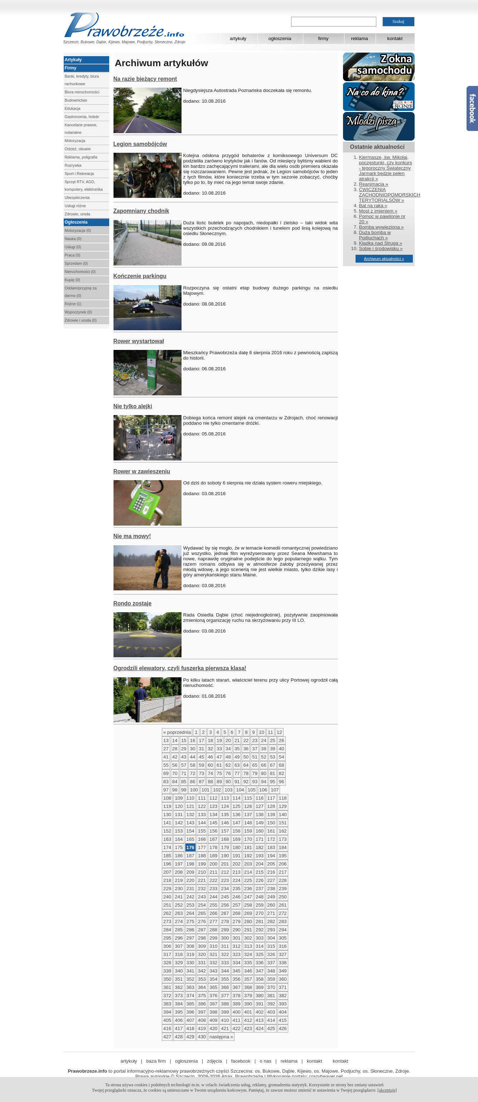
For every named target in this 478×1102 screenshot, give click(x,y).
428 (179, 1036)
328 (167, 962)
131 (179, 814)
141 (167, 822)
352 (190, 979)
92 (245, 781)
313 (248, 946)
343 (213, 971)
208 (179, 872)
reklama (359, 38)
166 (202, 839)
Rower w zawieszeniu (142, 471)
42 (175, 757)
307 (179, 946)
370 (271, 987)
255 (213, 905)
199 (202, 864)
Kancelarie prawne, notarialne (81, 129)
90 (228, 781)
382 (283, 995)
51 (254, 757)
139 (271, 814)
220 (190, 880)
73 (201, 773)
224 (237, 880)
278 (225, 921)
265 (202, 913)
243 (202, 896)
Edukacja (73, 108)
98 (175, 790)
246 (237, 896)
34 (228, 748)
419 (202, 1028)
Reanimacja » (373, 184)
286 (190, 929)
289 (225, 929)
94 (263, 781)
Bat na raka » (373, 205)
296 (179, 938)
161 (271, 831)
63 (237, 765)
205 (271, 864)
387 (213, 1003)
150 (271, 822)
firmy (323, 38)
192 (248, 855)
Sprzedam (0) (76, 263)
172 (271, 839)
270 (260, 913)
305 (283, 938)
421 (225, 1028)
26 (281, 740)
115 (248, 798)
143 (190, 822)
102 (217, 790)
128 (271, 806)
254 (202, 905)
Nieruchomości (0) (80, 271)
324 (248, 954)
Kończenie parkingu (140, 276)
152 (167, 831)
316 (283, 946)
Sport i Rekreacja (79, 173)
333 (225, 962)
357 (248, 979)
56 (175, 765)
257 (237, 905)
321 (213, 954)
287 (202, 929)
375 (202, 995)
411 (237, 1020)
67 (272, 765)
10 (261, 732)
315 (271, 946)
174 (167, 847)
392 (271, 1003)
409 (213, 1020)
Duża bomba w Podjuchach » (375, 235)
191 (237, 855)
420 (213, 1028)
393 (283, 1003)
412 (248, 1020)
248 (260, 896)
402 (260, 1012)
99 (184, 790)
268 (237, 913)
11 (270, 732)
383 (167, 1003)
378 (237, 995)
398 (213, 1012)
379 (248, 995)
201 (225, 864)
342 (202, 971)
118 (283, 798)
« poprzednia (177, 732)
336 (260, 962)
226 (260, 880)
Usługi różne (75, 206)
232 (202, 888)
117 (271, 798)
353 (202, 979)
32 (210, 748)
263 (179, 913)
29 (184, 748)
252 (179, 905)
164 (179, 839)
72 (192, 773)
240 (167, 896)
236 (248, 888)
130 (167, 814)
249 (271, 896)
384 (179, 1003)
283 (283, 921)
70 (175, 773)
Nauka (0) (73, 239)
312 (237, 946)
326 (271, 954)
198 (190, 864)
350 (167, 979)
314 (260, 946)
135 (225, 814)
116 (260, 798)
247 (248, 896)
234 (225, 888)
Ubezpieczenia (77, 197)
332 (213, 962)
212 (225, 872)
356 (237, 979)
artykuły (238, 38)
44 (192, 757)
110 (190, 798)
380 (260, 995)
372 (167, 995)
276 (202, 921)
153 (179, 831)
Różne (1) (73, 304)
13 (166, 740)
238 (271, 888)
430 (202, 1036)
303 (260, 938)
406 (179, 1020)
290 (237, 929)
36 (245, 748)
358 (260, 979)
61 (219, 765)
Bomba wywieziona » (381, 227)
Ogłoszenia (76, 222)
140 (283, 814)
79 (254, 773)
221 (202, 880)
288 (213, 929)
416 (167, 1028)
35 (237, 748)
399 (225, 1012)
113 (225, 798)
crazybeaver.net (326, 1076)
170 (248, 839)
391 (260, 1003)
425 (271, 1028)
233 (213, 888)
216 (271, 872)
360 (283, 979)
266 (213, 913)
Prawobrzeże (249, 1076)
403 (271, 1012)
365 (213, 987)
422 (237, 1028)
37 (254, 748)
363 (190, 987)
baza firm (156, 1061)
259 (260, 905)
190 (225, 855)
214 (248, 872)
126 (248, 806)
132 (190, 814)
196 (167, 864)
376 (213, 995)
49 (237, 757)
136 (237, 814)
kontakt (395, 38)
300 (225, 938)
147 (237, 822)
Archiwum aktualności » (384, 259)
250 (283, 896)
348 (271, 971)
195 (283, 855)
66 (263, 765)
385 (190, 1003)
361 (167, 987)
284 (167, 929)
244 (213, 896)
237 (260, 888)
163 (167, 839)
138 (260, 814)
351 (179, 979)
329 (179, 962)
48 (228, 757)
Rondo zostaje (133, 603)
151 (283, 822)
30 (192, 748)
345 (237, 971)
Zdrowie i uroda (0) (81, 320)
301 (237, 938)
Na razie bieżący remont (145, 79)
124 (225, 806)
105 (252, 790)
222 (213, 880)
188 (202, 855)
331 (202, 962)
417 (179, 1028)
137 (248, 814)
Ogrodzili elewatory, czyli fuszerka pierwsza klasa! (180, 668)
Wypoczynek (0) (78, 312)
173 (283, 839)
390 (248, 1003)
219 (179, 880)
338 (283, 962)
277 (213, 921)
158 (237, 831)
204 (260, 864)
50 (245, 757)
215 (260, 872)
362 (179, 987)
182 (260, 847)
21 (237, 740)
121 (190, 806)
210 (202, 872)
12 (279, 732)
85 (184, 781)
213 (237, 872)
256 (225, 905)
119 (167, 806)
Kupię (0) (72, 280)
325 (260, 954)
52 (263, 757)
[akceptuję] (387, 1090)
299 (213, 938)
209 (190, 872)
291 (248, 929)
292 (260, 929)
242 (190, 896)
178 (213, 847)
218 (167, 880)
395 (179, 1012)
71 (184, 773)
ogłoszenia (280, 38)
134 (213, 814)
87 (201, 781)
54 (281, 757)
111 (202, 798)
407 (190, 1020)
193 (260, 855)
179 (225, 847)
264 (190, 913)
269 (248, 913)
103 (228, 790)
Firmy (71, 67)
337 (271, 962)
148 (248, 822)
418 (190, 1028)
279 (237, 921)
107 (275, 790)
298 (202, 938)
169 (237, 839)
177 (202, 847)
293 (271, 929)
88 (210, 781)
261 (283, 905)
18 (210, 740)
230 (179, 888)
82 (281, 773)
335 (248, 962)
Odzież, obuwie (78, 149)
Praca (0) (73, 255)
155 (202, 831)
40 (281, 748)
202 (237, 864)
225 (248, 880)
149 (260, 822)
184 (283, 847)
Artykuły (73, 59)
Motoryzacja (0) (78, 230)
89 (219, 781)
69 (166, 773)
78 (245, 773)
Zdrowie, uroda (77, 214)
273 (167, 921)
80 (263, 773)
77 (237, 773)
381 (271, 995)
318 (179, 954)
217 (283, 872)
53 (272, 757)
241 (179, 896)
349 (283, 971)
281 (260, 921)
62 (228, 765)
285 (179, 929)
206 (283, 864)
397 (202, 1012)
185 (167, 855)
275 (190, 921)
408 (202, 1020)
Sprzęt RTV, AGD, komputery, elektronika (84, 185)
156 (213, 831)
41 (166, 757)
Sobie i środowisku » (381, 248)
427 (167, 1036)
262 (167, 913)
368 (248, 987)
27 (166, 748)
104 (240, 790)
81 (272, 773)
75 (219, 773)
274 (179, 921)
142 (179, 822)
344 (225, 971)
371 (283, 987)
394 (167, 1012)
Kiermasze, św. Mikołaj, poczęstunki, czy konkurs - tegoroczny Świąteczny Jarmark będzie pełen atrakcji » (385, 168)
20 (228, 740)
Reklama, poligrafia (81, 157)
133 (202, 814)
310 (213, 946)
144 (202, 822)
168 (225, 839)
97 (166, 790)
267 (225, 913)
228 (283, 880)
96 (281, 781)
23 (254, 740)
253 (190, 905)
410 (225, 1020)
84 (175, 781)
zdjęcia (214, 1061)
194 (271, 855)
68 (281, 765)
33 (219, 748)
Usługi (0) (73, 247)
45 (201, 757)
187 (190, 855)
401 (248, 1012)
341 (190, 971)
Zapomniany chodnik (141, 211)
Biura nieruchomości (82, 92)
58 (192, 765)
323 (237, 954)
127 (260, 806)
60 (210, 765)
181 (248, 847)
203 (248, 864)
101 (205, 790)
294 (283, 929)
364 (202, 987)
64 (245, 765)
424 (260, 1028)
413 (260, 1020)
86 (192, 781)
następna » (221, 1036)
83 (166, 781)
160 (260, 831)
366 (225, 987)
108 (167, 798)
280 (248, 921)
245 (225, 896)
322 (225, 954)
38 (263, 748)
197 (179, 864)
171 (260, 839)
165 (190, 839)
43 (184, 757)
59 (201, 765)
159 (248, 831)
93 (254, 781)
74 (210, 773)
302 (248, 938)
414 (271, 1020)
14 (175, 740)
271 (271, 913)
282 (271, 921)
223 (225, 880)
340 (179, 971)
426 (283, 1028)
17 (201, 740)
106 (263, 790)
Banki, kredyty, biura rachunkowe (82, 80)
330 (190, 962)
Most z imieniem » (378, 211)
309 (202, 946)
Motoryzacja (75, 140)
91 (237, 781)
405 (167, 1020)
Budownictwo (76, 100)
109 (179, 798)
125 (237, 806)
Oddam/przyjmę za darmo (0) (81, 292)
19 (219, 740)
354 (213, 979)
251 (167, 905)
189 (213, 855)
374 (190, 995)
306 (167, 946)
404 (283, 1012)
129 (283, 806)
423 (248, 1028)
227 (271, 880)
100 (194, 790)
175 (179, 847)
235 (237, 888)
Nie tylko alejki (133, 406)
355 (225, 979)
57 (184, 765)
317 (167, 954)
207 (167, 872)
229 (167, 888)
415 (283, 1020)
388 (225, 1003)
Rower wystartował (139, 341)
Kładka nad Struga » (380, 243)
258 (248, 905)
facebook (241, 1061)
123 (213, 806)
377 (225, 995)
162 (283, 831)
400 (237, 1012)
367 (237, 987)
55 (166, 765)
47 (219, 757)
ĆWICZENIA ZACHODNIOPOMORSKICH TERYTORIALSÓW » (389, 195)
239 (283, 888)
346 (248, 971)
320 (202, 954)
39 (272, 748)
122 (202, 806)
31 (201, 748)
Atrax (226, 1076)
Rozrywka (73, 165)
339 (167, 971)
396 (190, 1012)
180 (237, 847)
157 (225, 831)
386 (202, 1003)
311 (225, 946)
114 (237, 798)
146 (225, 822)
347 (260, 971)
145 (213, 822)
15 (184, 740)
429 (190, 1036)
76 (228, 773)
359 (271, 979)
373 (179, 995)
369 (260, 987)
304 (271, 938)
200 (213, 864)
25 (272, 740)
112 (213, 798)
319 (190, 954)
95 (272, 781)
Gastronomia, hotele (82, 116)
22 (245, 740)
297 (190, 938)
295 (167, 938)
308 (190, 946)
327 (283, 954)
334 (237, 962)
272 (283, 913)
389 (237, 1003)
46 (210, 757)
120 (179, 806)
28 (175, 748)
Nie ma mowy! (132, 536)
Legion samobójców (140, 144)
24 (263, 740)
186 (179, 855)
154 (190, 831)
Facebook (472, 108)
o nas (265, 1061)
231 (190, 888)
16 (192, 740)
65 (254, 765)
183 (271, 847)
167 (213, 839)
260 (271, 905)
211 (213, 872)
